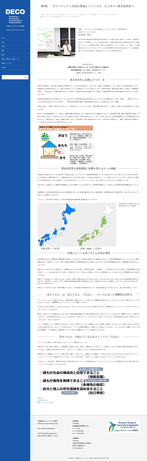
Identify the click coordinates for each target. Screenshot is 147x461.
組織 (3, 46)
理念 (3, 42)
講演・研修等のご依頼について (11, 59)
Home (3, 38)
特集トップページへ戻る (45, 402)
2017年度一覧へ (43, 400)
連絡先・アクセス (7, 63)
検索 (26, 77)
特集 (3, 55)
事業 (3, 50)
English (4, 67)
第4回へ (40, 398)
